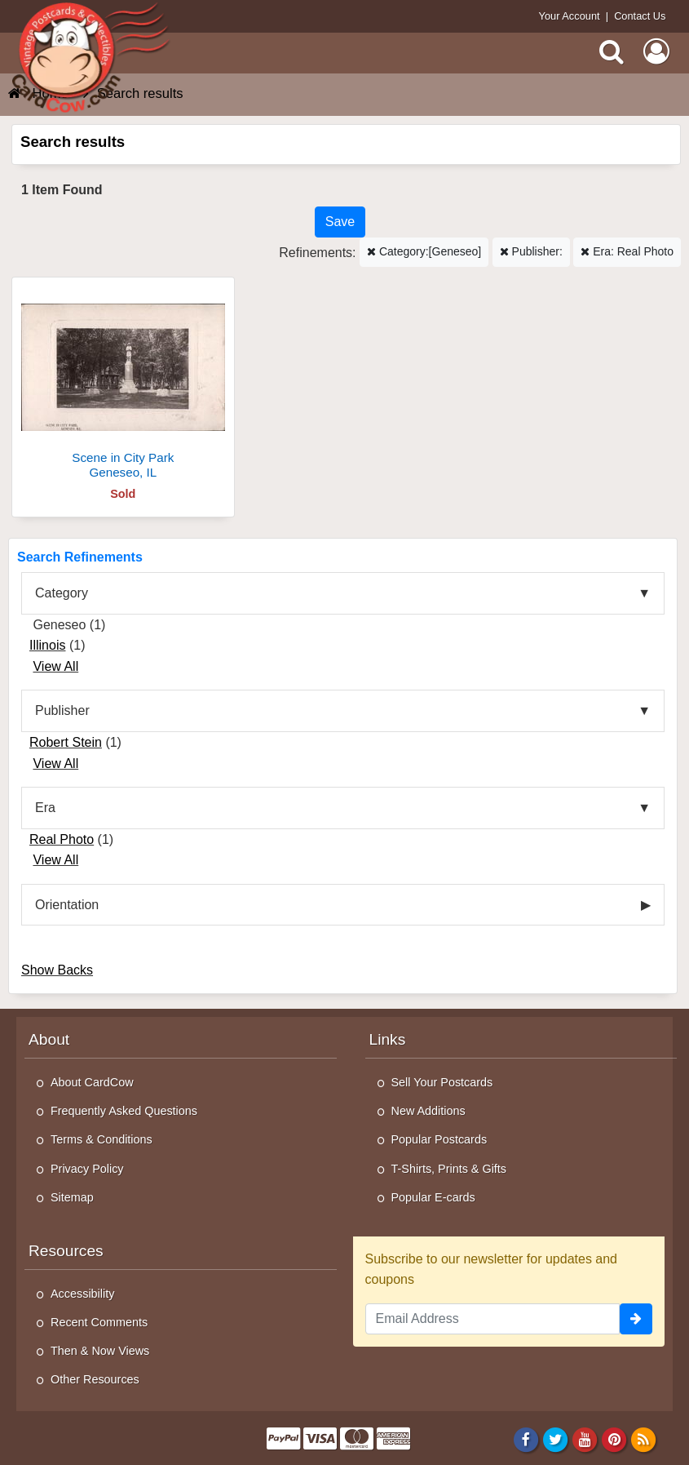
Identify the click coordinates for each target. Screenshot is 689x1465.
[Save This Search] (340, 222)
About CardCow (92, 1082)
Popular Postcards (439, 1139)
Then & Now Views (100, 1350)
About (49, 1039)
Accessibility (82, 1293)
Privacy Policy (87, 1168)
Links (387, 1039)
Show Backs (57, 970)
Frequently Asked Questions (124, 1110)
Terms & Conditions (101, 1139)
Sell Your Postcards (442, 1082)
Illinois (47, 645)
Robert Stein (65, 742)
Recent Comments (99, 1322)
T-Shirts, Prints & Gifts (449, 1168)
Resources (66, 1250)
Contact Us (639, 16)
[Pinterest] (614, 1439)
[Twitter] (555, 1439)
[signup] (636, 1318)
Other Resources (95, 1379)
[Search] (611, 51)
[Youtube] (585, 1439)
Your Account (569, 16)
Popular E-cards (433, 1197)
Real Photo (61, 839)
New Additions (428, 1110)
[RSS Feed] (643, 1439)
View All (55, 666)
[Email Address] (493, 1318)
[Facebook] (525, 1439)
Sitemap (72, 1197)
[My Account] (656, 51)
